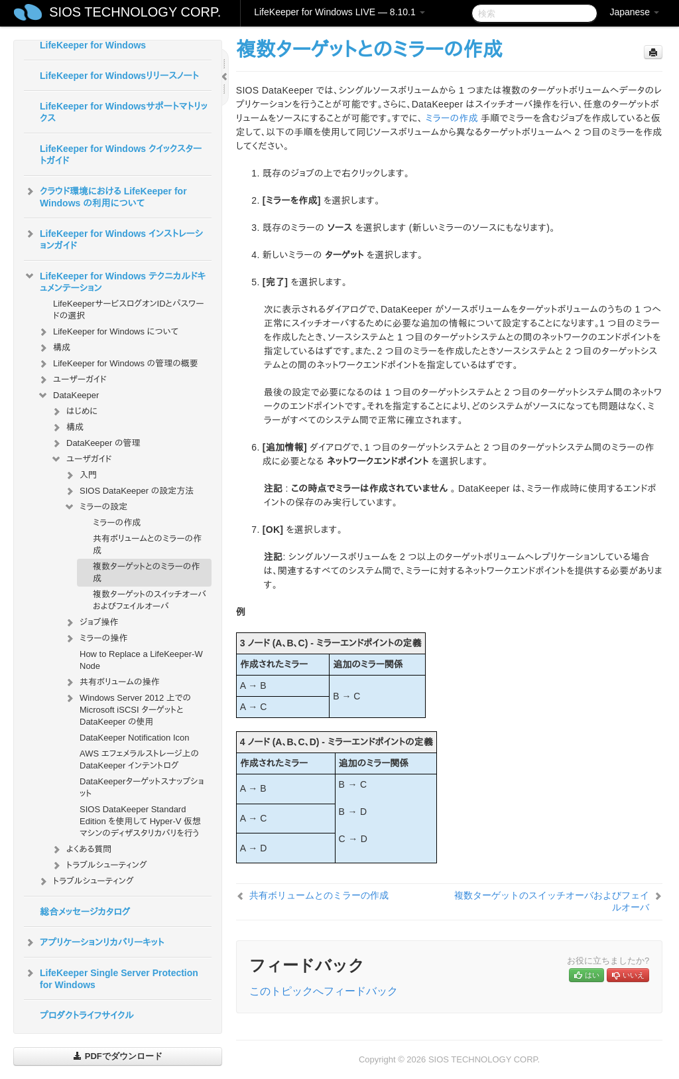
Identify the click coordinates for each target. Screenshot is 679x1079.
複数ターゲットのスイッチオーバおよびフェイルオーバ (149, 600)
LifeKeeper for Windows (93, 45)
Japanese (634, 12)
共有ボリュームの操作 (112, 682)
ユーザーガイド (72, 380)
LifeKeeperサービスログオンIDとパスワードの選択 (128, 310)
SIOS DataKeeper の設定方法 (129, 491)
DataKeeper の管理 (95, 443)
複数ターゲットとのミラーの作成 (146, 572)
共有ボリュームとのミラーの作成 (147, 544)
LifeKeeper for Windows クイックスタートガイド (121, 154)
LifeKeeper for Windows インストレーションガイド (113, 238)
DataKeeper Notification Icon (134, 738)
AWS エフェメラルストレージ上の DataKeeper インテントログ (139, 759)
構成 (53, 348)
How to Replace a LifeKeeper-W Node (141, 660)
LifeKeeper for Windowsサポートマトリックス (124, 112)
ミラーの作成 (117, 523)
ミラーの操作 (95, 638)
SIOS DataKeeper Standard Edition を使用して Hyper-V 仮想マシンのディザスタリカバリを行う (140, 821)
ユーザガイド (81, 459)
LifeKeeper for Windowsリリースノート (119, 75)
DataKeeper (68, 395)
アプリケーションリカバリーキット (94, 942)
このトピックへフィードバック (323, 991)
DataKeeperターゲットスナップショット (142, 787)
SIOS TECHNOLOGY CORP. (135, 12)
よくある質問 (80, 849)
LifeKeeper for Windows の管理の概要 (117, 364)
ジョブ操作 (91, 622)
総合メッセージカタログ (85, 911)
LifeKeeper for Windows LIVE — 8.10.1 (339, 12)
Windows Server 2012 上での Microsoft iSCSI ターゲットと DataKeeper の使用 (127, 708)
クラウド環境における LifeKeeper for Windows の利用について (105, 195)
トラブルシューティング (98, 865)
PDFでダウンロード (117, 1056)
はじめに (73, 411)
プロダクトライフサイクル (87, 1015)
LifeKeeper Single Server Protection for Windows (111, 977)
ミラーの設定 (95, 507)
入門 (80, 475)
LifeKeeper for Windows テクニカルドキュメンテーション (115, 280)
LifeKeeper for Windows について (107, 332)
